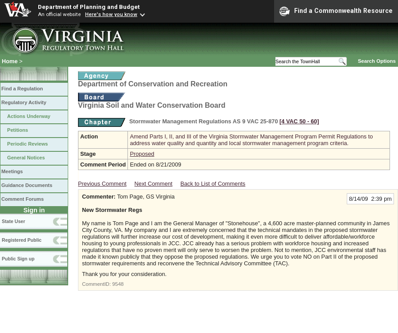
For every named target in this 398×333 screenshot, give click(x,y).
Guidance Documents (26, 185)
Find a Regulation (22, 88)
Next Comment (153, 183)
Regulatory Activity (23, 102)
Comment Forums (22, 199)
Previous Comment (102, 183)
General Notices (26, 157)
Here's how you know (111, 14)
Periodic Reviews (27, 143)
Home (10, 61)
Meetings (12, 171)
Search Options (377, 61)
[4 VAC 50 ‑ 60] (299, 121)
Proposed (142, 153)
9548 (118, 284)
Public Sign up (18, 258)
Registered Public (21, 240)
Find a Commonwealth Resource (336, 11)
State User (13, 221)
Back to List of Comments (213, 183)
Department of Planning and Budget (89, 6)
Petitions (17, 130)
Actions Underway (28, 116)
